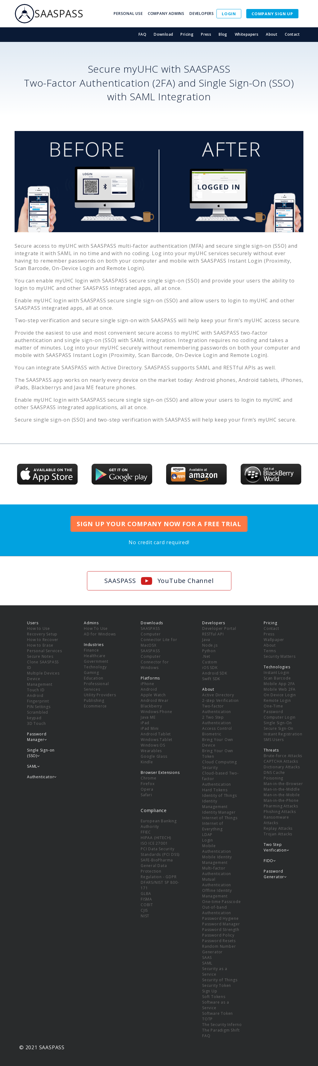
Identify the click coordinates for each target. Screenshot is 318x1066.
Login (207, 840)
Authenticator (42, 776)
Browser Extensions (160, 772)
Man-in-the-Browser (283, 783)
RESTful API (213, 634)
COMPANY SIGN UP (272, 13)
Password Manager (221, 924)
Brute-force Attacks (283, 755)
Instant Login (276, 672)
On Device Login (280, 695)
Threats (271, 750)
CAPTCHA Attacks (281, 761)
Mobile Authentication (216, 848)
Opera (147, 789)
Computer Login (280, 717)
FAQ (142, 34)
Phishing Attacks (280, 811)
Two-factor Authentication (216, 708)
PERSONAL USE (128, 13)
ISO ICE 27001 (154, 843)
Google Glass (154, 756)
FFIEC (146, 832)
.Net (206, 656)
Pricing (186, 34)
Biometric (211, 734)
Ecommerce (95, 706)
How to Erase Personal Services (44, 648)
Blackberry (151, 706)
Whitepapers (246, 34)
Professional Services (96, 686)
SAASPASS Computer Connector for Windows (155, 659)
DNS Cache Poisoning (274, 775)
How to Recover (42, 639)
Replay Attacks (278, 828)
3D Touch (36, 723)
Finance (91, 650)
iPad (145, 722)
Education (93, 678)
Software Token (217, 1013)
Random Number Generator (219, 949)
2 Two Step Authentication (216, 720)
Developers (213, 623)
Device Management (39, 681)
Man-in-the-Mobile (282, 794)
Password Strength (220, 929)
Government (96, 661)
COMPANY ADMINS (166, 13)
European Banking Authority (159, 823)
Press (206, 34)
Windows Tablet (156, 739)
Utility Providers (100, 695)
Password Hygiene (220, 918)
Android (149, 689)
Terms (270, 650)
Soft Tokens (213, 996)
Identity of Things (219, 795)
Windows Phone (156, 711)
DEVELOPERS (201, 13)
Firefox (148, 783)
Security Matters (280, 656)
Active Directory (218, 695)
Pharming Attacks (281, 806)
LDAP (207, 834)
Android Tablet (156, 734)
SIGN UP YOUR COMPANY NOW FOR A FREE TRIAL (159, 524)
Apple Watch (153, 695)
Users (33, 623)
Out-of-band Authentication (216, 910)
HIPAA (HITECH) (156, 837)
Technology (95, 667)
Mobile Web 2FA (280, 689)
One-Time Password (273, 708)
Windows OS (153, 745)
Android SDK (214, 673)
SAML (207, 963)
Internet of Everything (212, 826)
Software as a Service (215, 1005)
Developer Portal (219, 628)
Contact (292, 34)
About (271, 34)
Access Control (217, 728)
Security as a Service (214, 971)
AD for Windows (100, 634)
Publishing (94, 700)
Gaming (91, 672)
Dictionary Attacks (282, 767)
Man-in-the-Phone (281, 800)
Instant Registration (283, 734)
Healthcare (95, 655)
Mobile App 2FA (279, 683)
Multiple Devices (43, 673)
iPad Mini (150, 728)
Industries (94, 644)
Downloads (152, 623)
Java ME (148, 717)
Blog (223, 34)
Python (209, 650)
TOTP (207, 1019)
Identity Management (215, 803)
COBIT (147, 904)
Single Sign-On (278, 722)
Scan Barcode (277, 678)
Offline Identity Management (217, 893)
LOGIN (229, 13)
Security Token (216, 985)
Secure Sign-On (278, 728)
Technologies (277, 667)
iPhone (147, 683)
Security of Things (219, 979)
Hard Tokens (215, 790)
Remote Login (277, 700)
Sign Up (209, 991)
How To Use (96, 628)
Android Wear (155, 700)
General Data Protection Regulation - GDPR (159, 871)
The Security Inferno (222, 1024)
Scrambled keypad (37, 715)
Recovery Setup (42, 634)
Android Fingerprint (38, 698)
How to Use (38, 628)
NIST (145, 916)
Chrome (149, 778)
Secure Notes (40, 656)
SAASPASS (49, 14)
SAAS (207, 957)
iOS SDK (210, 667)
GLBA (146, 893)
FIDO (270, 860)
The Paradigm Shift (220, 1030)
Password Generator (275, 874)
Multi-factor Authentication (216, 870)
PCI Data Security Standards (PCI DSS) (160, 851)
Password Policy (218, 935)
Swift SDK (211, 678)
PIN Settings (39, 706)
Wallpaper (274, 639)
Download (163, 34)
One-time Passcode (221, 901)
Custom (209, 662)
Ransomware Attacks (276, 820)
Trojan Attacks (278, 834)
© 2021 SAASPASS (42, 1047)
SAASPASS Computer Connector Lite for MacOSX (159, 637)
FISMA (146, 899)
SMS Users (274, 739)
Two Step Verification (276, 847)
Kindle (147, 762)
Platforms (150, 678)
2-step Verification (220, 700)
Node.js (210, 645)
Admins (91, 623)
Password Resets (219, 940)
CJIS (144, 910)
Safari (146, 794)
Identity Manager (219, 812)
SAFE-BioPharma (157, 860)
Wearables (151, 750)
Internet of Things (219, 817)
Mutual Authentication (216, 882)
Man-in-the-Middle (282, 789)
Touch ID (35, 690)
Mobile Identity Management (217, 859)
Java (206, 639)
